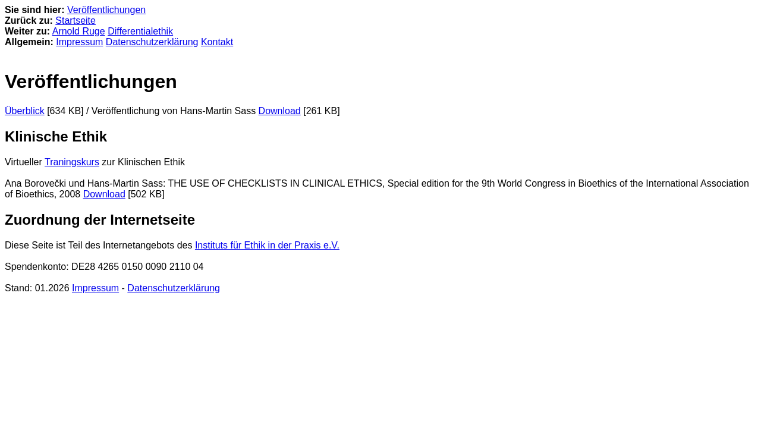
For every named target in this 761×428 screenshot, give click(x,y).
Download (280, 111)
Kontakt (217, 42)
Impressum (79, 42)
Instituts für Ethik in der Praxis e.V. (267, 245)
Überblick (25, 111)
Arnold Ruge (78, 31)
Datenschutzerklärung (152, 42)
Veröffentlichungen (106, 10)
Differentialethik (140, 31)
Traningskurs (72, 162)
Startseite (75, 20)
